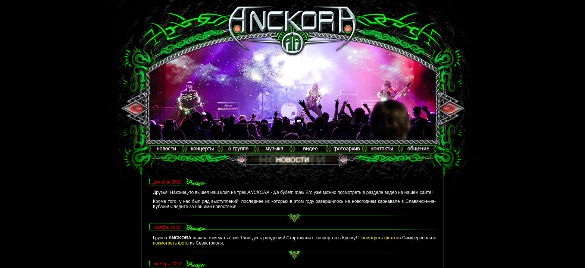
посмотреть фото (171, 243)
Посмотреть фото (376, 237)
